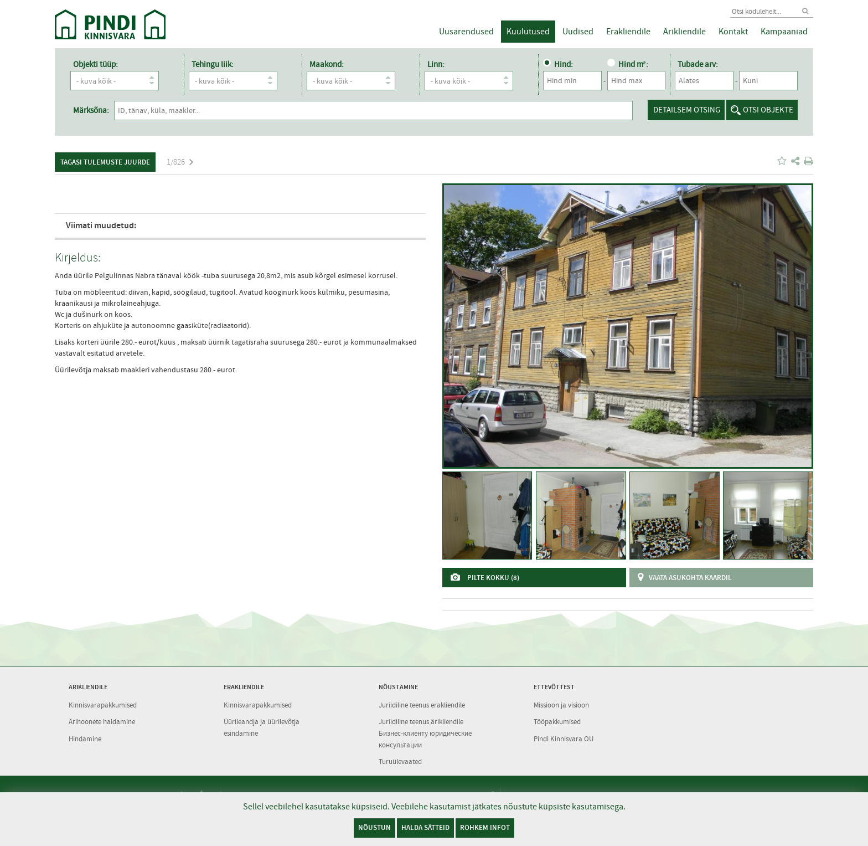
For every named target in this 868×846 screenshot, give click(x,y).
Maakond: (326, 64)
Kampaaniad (784, 31)
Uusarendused (466, 31)
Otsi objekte (768, 109)
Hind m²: (626, 64)
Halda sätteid (425, 827)
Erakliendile (628, 31)
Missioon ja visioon (561, 705)
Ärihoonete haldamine (102, 721)
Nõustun (374, 827)
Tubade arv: (697, 64)
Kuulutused (528, 31)
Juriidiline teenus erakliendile (422, 705)
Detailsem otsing (686, 109)
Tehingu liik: (212, 64)
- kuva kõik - (117, 80)
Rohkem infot (485, 827)
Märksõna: (91, 110)
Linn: (435, 64)
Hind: (557, 64)
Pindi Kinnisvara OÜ (563, 739)
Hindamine (85, 739)
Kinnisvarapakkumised (103, 705)
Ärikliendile (684, 31)
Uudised (577, 31)
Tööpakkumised (557, 721)
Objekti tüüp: (95, 64)
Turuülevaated (400, 761)
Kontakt (733, 31)
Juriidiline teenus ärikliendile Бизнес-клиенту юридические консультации (425, 733)
